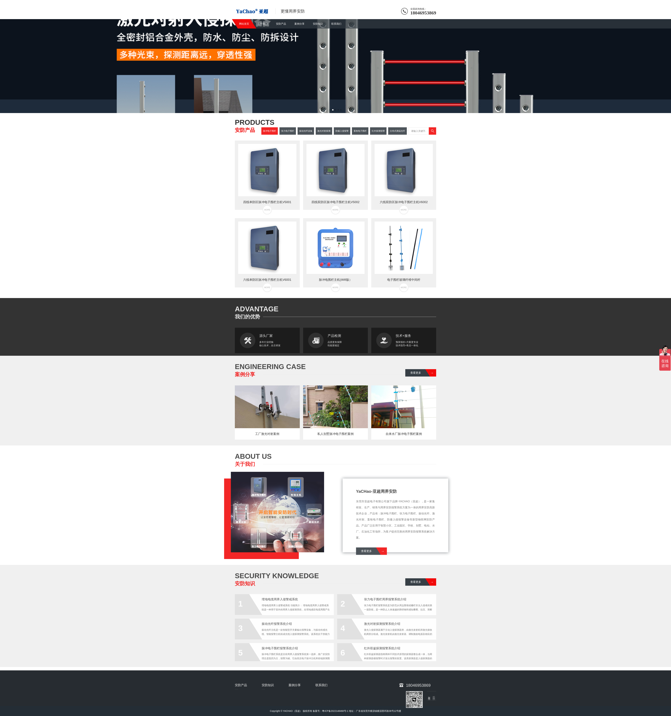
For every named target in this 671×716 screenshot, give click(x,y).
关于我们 (262, 23)
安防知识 (318, 23)
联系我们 (336, 23)
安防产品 (281, 23)
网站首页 (244, 23)
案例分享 (299, 23)
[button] (330, 110)
